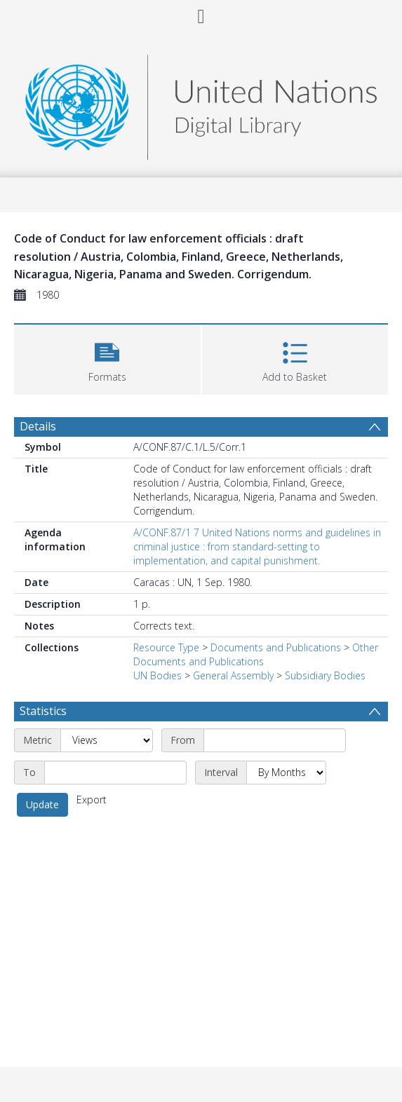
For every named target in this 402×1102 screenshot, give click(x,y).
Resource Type (166, 647)
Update (42, 804)
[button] (107, 358)
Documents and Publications (275, 647)
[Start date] (274, 740)
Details (38, 426)
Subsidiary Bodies (325, 675)
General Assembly (233, 675)
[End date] (115, 772)
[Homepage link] (200, 103)
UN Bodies (157, 675)
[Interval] (286, 772)
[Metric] (106, 740)
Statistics (43, 711)
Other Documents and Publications (255, 654)
